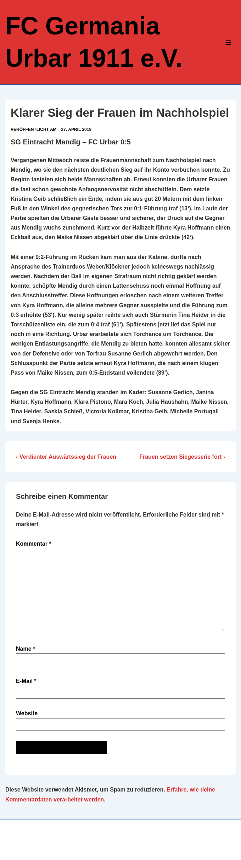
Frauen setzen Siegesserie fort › (182, 457)
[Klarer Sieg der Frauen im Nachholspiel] (76, 129)
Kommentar (33, 544)
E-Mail (24, 681)
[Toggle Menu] (228, 42)
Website (27, 713)
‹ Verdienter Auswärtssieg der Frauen (66, 457)
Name (24, 649)
